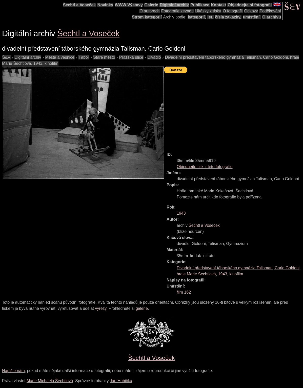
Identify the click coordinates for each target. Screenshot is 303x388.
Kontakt (218, 5)
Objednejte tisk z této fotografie (205, 167)
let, (210, 17)
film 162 (184, 292)
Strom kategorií (146, 17)
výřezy (100, 308)
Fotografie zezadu (177, 11)
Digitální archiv (174, 5)
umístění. (252, 17)
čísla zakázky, (228, 17)
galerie (142, 308)
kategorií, (197, 17)
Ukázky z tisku (208, 11)
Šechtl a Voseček (79, 5)
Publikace (199, 5)
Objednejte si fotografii (250, 5)
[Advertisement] (233, 110)
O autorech (149, 11)
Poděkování (270, 11)
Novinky (105, 5)
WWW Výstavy (129, 5)
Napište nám (13, 371)
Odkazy (251, 11)
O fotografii (233, 11)
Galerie (151, 5)
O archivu (271, 17)
